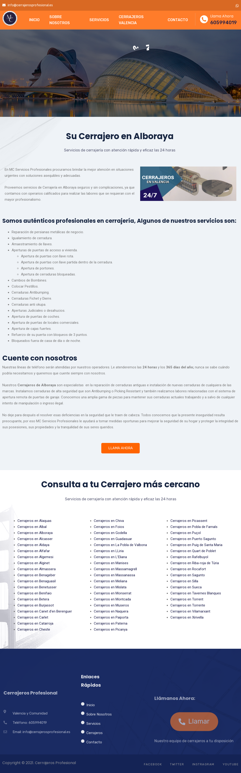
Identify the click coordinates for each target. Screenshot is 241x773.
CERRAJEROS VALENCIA (131, 20)
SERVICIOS (99, 20)
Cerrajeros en (34, 521)
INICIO (34, 20)
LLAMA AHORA (120, 448)
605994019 (223, 22)
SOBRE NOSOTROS (59, 20)
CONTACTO (178, 20)
